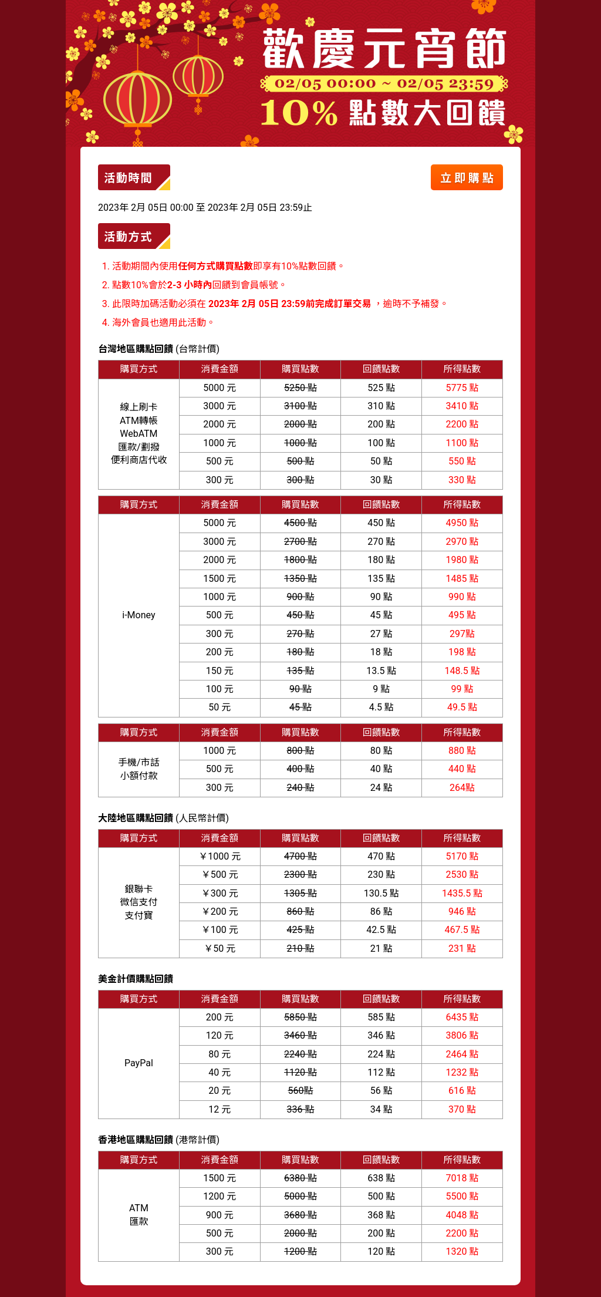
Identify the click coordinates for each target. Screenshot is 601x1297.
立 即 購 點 (467, 178)
